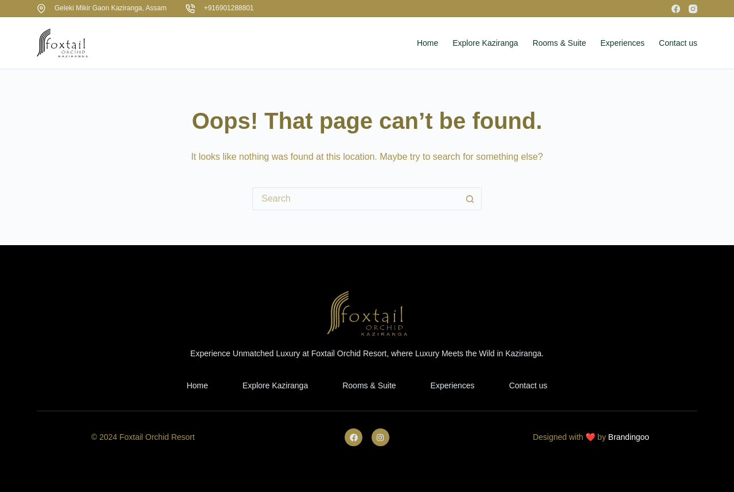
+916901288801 (228, 8)
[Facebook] (675, 9)
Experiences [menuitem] (622, 43)
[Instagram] (693, 9)
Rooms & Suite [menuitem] (559, 43)
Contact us (528, 385)
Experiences (453, 385)
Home (197, 385)
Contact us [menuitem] (678, 43)
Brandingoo (629, 437)
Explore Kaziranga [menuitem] (485, 43)
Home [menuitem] (427, 43)
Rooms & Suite (369, 385)
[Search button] (470, 198)
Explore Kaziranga (275, 385)
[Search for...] (355, 198)
